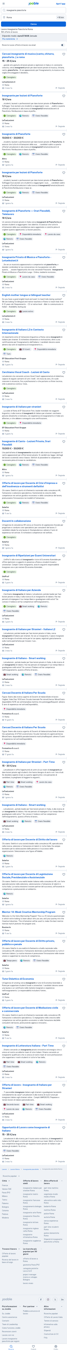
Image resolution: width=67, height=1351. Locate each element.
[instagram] (48, 1299)
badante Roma (50, 1206)
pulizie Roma (49, 1213)
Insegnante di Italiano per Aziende (21, 590)
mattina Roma (49, 1210)
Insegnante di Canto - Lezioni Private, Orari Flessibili (26, 443)
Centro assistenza (9, 1317)
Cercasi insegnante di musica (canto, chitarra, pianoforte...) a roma (28, 55)
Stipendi (47, 1330)
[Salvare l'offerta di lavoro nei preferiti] (64, 54)
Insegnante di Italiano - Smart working (23, 658)
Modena (5, 1218)
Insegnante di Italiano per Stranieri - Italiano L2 (28, 629)
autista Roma (49, 1217)
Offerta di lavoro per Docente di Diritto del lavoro (29, 839)
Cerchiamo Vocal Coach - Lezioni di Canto (25, 372)
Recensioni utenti (9, 1331)
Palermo (5, 1203)
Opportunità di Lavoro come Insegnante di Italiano (26, 1129)
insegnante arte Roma (32, 1212)
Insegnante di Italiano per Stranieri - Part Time (28, 762)
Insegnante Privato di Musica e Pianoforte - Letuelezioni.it (26, 259)
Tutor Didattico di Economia (18, 978)
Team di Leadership (10, 1324)
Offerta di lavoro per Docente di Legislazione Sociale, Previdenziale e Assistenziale (27, 876)
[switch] (63, 45)
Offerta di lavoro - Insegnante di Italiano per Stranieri (27, 1087)
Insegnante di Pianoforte (16, 134)
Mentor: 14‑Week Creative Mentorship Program (28, 912)
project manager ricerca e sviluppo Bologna (30, 1277)
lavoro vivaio (28, 1283)
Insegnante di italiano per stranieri (21, 406)
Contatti (5, 1321)
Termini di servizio (51, 1321)
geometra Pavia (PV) (31, 1265)
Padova (5, 1214)
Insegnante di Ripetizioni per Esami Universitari (29, 555)
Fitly (45, 1338)
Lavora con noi (8, 1335)
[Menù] (3, 3)
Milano (4, 1196)
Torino (4, 1200)
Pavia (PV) (6, 1192)
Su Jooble (6, 1313)
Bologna (5, 1207)
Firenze (5, 1185)
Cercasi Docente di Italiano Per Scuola (23, 692)
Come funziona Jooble (11, 1328)
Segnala (60, 88)
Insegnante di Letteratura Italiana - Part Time (28, 1045)
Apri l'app (60, 3)
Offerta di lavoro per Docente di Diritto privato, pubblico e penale (28, 943)
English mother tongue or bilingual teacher (26, 295)
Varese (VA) (6, 1189)
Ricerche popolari (11, 1176)
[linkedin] (62, 1299)
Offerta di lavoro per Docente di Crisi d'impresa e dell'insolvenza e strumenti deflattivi (29, 485)
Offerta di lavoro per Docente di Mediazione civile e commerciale (30, 1009)
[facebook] (40, 1299)
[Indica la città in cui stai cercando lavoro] (33, 17)
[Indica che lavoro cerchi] (33, 10)
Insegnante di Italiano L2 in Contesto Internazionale (23, 331)
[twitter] (55, 1299)
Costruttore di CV (51, 1334)
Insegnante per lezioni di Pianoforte (22, 95)
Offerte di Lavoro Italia (53, 1317)
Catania (5, 1210)
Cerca (33, 24)
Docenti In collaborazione (16, 521)
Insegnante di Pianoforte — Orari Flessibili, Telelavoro (26, 212)
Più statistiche (10, 38)
